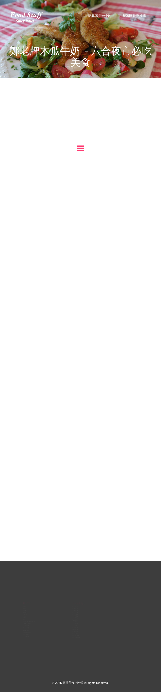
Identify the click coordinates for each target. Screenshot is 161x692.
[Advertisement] (80, 109)
